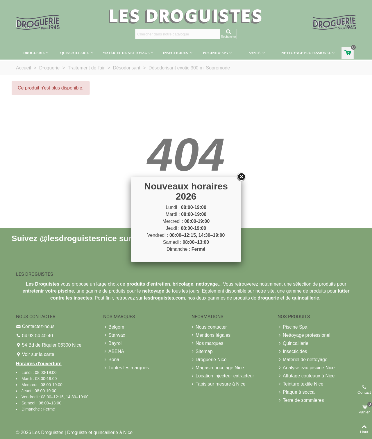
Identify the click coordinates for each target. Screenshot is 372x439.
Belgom (113, 327)
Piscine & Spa (215, 53)
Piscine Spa (292, 327)
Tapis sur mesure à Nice (218, 384)
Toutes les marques (126, 367)
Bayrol (112, 343)
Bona (111, 359)
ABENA (113, 351)
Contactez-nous (38, 326)
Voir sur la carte (38, 354)
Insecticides (176, 53)
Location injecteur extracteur (222, 375)
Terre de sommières (301, 400)
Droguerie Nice (208, 359)
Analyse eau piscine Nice (306, 367)
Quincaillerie (75, 53)
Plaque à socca (296, 392)
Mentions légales (210, 335)
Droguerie (34, 53)
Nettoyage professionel (306, 53)
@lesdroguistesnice (78, 238)
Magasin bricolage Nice (217, 367)
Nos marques (206, 343)
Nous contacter (208, 327)
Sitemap (201, 351)
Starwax (114, 335)
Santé (255, 53)
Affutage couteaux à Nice (306, 375)
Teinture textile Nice (300, 384)
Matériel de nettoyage (126, 53)
